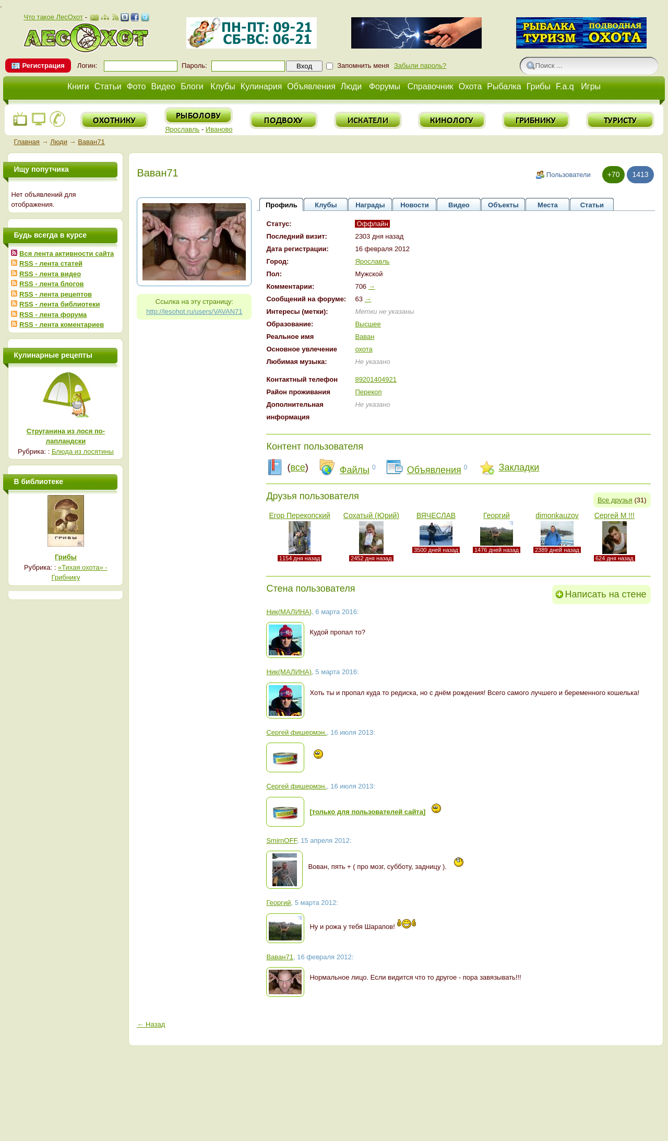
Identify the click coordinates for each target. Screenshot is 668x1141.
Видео (163, 86)
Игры (591, 86)
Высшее (367, 324)
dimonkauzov (557, 515)
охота (363, 349)
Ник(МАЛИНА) (289, 612)
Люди (351, 86)
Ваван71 (91, 142)
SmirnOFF (281, 840)
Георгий (496, 515)
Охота (470, 86)
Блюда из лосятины (83, 451)
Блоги (192, 86)
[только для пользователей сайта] (367, 812)
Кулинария (261, 86)
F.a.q (565, 86)
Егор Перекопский (299, 515)
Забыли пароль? (420, 65)
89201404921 (376, 379)
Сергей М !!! (614, 515)
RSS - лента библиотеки (59, 304)
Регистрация (43, 65)
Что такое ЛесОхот (53, 17)
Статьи (108, 86)
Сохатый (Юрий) (371, 515)
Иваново (219, 129)
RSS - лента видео (50, 274)
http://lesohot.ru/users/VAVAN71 (194, 311)
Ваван (364, 336)
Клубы (222, 86)
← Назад (151, 1024)
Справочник (431, 86)
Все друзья (615, 500)
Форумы (384, 86)
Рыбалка (504, 86)
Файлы (354, 470)
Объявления (311, 86)
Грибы (539, 86)
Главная (26, 142)
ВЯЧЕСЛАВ (436, 515)
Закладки (519, 467)
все (297, 467)
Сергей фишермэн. (296, 732)
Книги (78, 86)
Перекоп (368, 392)
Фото (136, 86)
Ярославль (182, 129)
